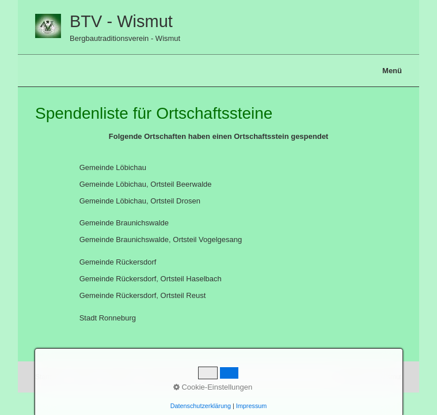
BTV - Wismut (121, 21)
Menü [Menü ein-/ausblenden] (392, 70)
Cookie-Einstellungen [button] (212, 387)
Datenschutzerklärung (200, 405)
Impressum (251, 405)
